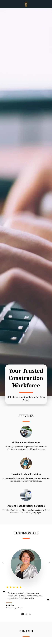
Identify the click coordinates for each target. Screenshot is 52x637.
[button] (3, 4)
